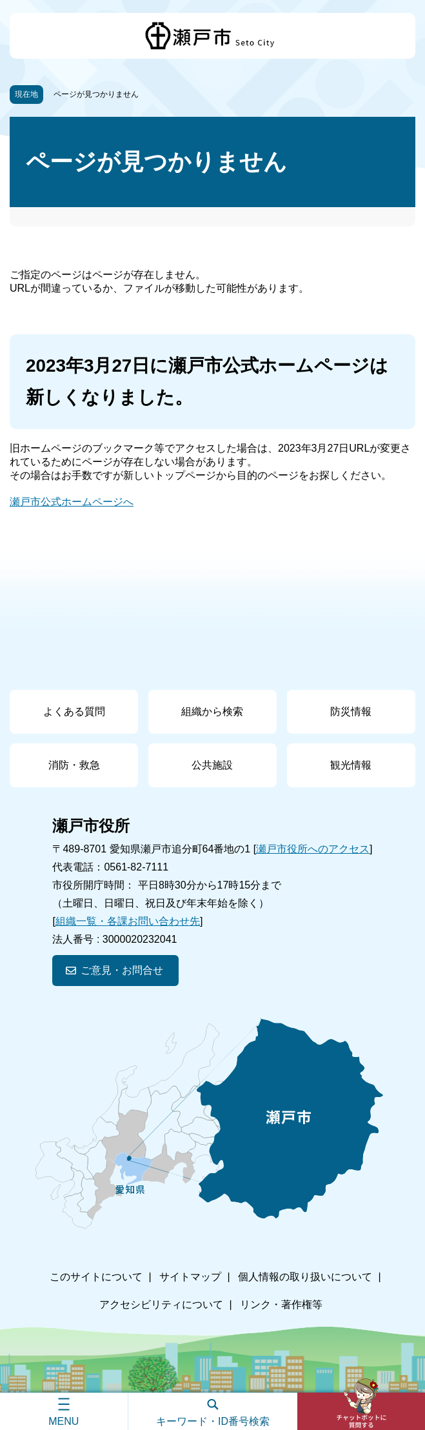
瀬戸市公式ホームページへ (71, 501)
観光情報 (350, 765)
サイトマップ (190, 1276)
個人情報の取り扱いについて (305, 1276)
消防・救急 (74, 765)
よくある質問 (74, 711)
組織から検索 (212, 711)
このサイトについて (96, 1276)
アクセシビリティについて (161, 1304)
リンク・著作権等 (281, 1304)
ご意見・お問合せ (122, 970)
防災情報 (350, 711)
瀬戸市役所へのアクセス (313, 848)
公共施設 (212, 765)
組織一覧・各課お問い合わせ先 (127, 921)
